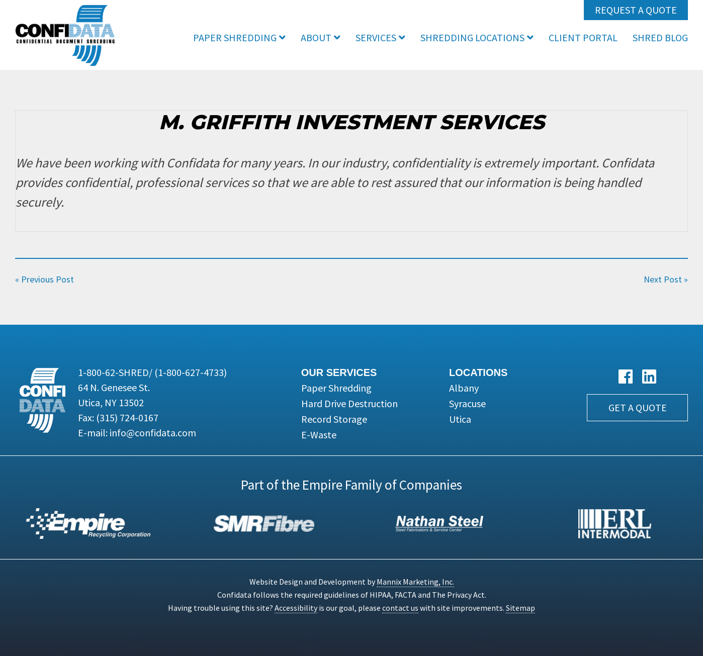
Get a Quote (637, 407)
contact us (400, 608)
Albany (464, 388)
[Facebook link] (626, 377)
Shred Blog (660, 37)
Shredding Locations (472, 37)
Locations (478, 372)
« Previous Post (44, 279)
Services (376, 37)
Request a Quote (636, 10)
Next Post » (666, 279)
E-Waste (318, 434)
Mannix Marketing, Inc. (415, 582)
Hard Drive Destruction (349, 403)
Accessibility (296, 608)
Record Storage (334, 419)
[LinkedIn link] (649, 377)
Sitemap (520, 608)
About (316, 37)
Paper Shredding (235, 37)
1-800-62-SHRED (152, 372)
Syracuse (467, 403)
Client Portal (583, 37)
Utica (460, 419)
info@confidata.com (153, 432)
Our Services (339, 372)
